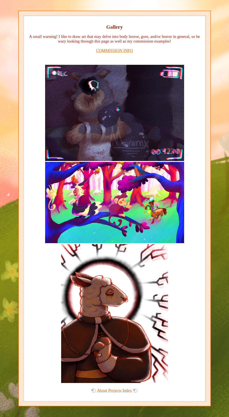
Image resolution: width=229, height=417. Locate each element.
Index (127, 390)
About (102, 390)
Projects (114, 390)
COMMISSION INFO (114, 50)
